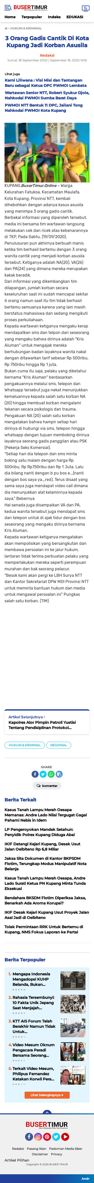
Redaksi (18, 1149)
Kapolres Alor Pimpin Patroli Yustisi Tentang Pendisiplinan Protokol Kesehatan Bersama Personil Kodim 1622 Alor (43, 725)
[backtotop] (47, 1114)
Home (10, 17)
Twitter (58, 1139)
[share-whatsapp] (51, 774)
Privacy (56, 1154)
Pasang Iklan (36, 1149)
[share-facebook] (35, 774)
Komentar (47, 785)
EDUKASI (74, 17)
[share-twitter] (43, 774)
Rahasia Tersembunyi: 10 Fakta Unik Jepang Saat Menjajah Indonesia (33, 1003)
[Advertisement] (47, 653)
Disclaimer (40, 1154)
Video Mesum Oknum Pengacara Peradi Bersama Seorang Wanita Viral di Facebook (34, 1050)
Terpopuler (32, 17)
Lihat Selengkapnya (47, 1095)
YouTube (68, 1139)
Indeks (54, 17)
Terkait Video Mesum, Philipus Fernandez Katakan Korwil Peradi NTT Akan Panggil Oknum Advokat (34, 1074)
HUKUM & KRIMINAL (25, 745)
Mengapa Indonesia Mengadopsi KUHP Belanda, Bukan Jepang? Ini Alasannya (34, 979)
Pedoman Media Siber (65, 1149)
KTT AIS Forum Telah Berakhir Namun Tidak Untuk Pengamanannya (34, 1026)
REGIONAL (58, 745)
